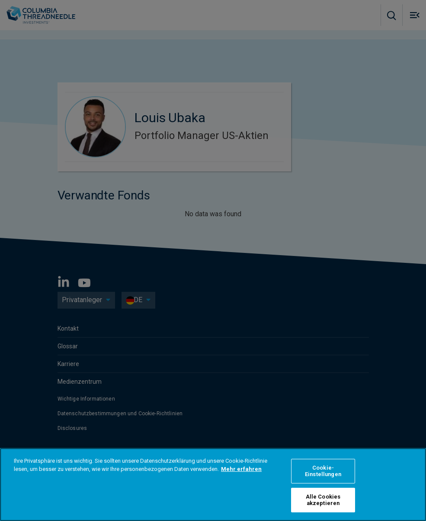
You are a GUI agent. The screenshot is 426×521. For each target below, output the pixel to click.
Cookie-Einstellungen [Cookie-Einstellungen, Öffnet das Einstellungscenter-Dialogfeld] (323, 471)
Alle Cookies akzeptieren (323, 500)
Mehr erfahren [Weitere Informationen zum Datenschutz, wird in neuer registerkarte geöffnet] (241, 469)
